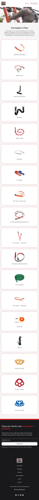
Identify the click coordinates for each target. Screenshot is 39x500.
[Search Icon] (28, 3)
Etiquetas (19, 469)
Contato (19, 482)
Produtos (19, 472)
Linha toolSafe (19, 475)
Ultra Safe (19, 465)
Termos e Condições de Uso (19, 489)
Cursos (19, 479)
